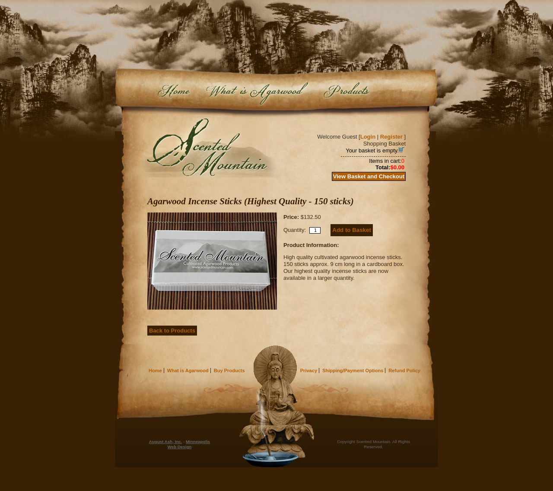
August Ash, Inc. (165, 441)
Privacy (308, 370)
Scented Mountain (208, 147)
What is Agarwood (255, 92)
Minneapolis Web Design (189, 444)
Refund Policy (404, 370)
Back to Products (172, 330)
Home (174, 92)
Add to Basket (351, 230)
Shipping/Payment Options (352, 370)
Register (391, 136)
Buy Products (360, 92)
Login (367, 136)
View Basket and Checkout (368, 176)
